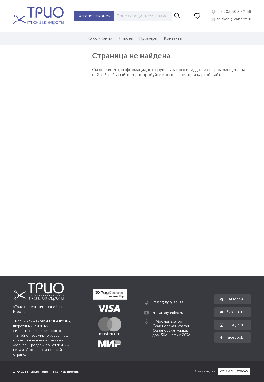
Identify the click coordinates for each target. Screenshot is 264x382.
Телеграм (231, 299)
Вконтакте (232, 312)
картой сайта (210, 74)
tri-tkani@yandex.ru (231, 19)
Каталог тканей (94, 16)
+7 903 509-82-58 (231, 11)
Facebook (231, 337)
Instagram (231, 325)
